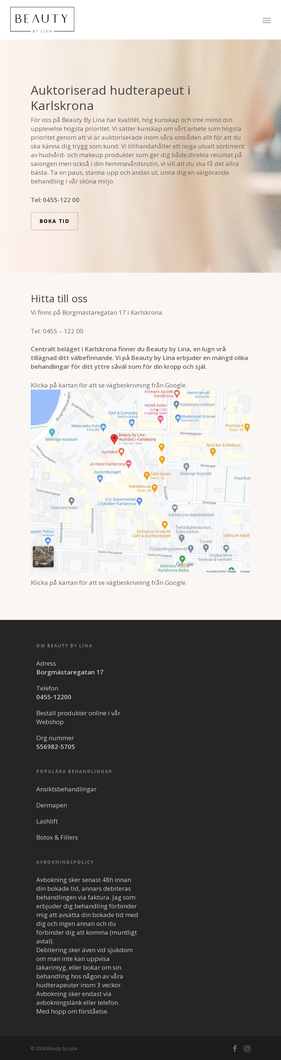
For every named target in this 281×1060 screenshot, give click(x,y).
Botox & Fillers (57, 837)
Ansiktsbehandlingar (66, 789)
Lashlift (47, 821)
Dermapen (51, 805)
